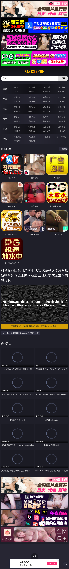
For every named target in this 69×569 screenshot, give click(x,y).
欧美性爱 (61, 107)
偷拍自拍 (31, 107)
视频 (5, 99)
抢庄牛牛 (61, 91)
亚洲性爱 (17, 107)
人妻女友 (46, 127)
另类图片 (61, 121)
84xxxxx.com (34, 71)
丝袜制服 (31, 101)
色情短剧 (31, 141)
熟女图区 (46, 121)
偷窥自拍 (17, 117)
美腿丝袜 (17, 121)
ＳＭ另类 (61, 101)
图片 (5, 118)
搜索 (63, 78)
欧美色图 (46, 117)
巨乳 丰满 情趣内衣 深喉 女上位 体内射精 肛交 (21, 333)
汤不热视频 (61, 137)
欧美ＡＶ (46, 97)
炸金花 (31, 91)
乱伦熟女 (46, 111)
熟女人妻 (17, 101)
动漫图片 (61, 117)
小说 (5, 128)
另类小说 (31, 131)
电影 (5, 109)
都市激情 (17, 127)
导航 (5, 138)
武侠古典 (61, 127)
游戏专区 (61, 87)
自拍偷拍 (31, 97)
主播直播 (46, 101)
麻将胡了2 (17, 91)
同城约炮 (17, 137)
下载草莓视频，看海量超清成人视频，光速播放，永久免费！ (39, 326)
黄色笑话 (46, 131)
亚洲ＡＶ (17, 97)
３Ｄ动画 (61, 97)
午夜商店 (31, 137)
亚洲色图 (31, 117)
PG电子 (17, 87)
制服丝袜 (17, 111)
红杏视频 (17, 141)
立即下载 (51, 563)
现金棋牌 (46, 91)
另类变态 (61, 111)
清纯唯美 (31, 121)
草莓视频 (46, 137)
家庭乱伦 (31, 127)
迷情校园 (17, 131)
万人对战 (46, 87)
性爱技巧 (61, 131)
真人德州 (31, 87)
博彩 (5, 89)
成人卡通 (46, 107)
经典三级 (31, 111)
